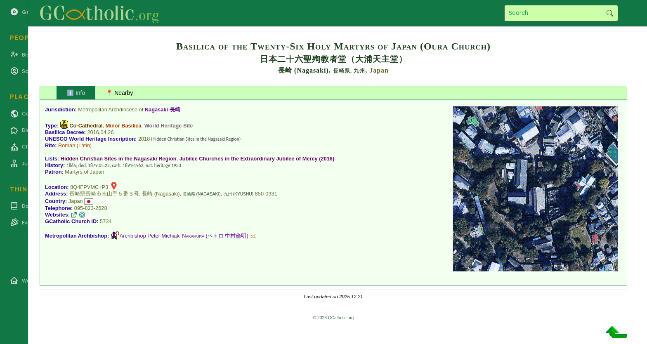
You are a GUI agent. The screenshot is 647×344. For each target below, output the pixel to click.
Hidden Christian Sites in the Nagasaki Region (119, 159)
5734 (105, 221)
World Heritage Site (168, 126)
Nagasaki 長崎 (162, 109)
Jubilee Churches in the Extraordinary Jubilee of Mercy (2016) (257, 159)
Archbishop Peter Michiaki (162, 236)
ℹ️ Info (76, 93)
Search (609, 13)
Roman (66, 145)
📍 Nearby (119, 93)
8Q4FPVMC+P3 (89, 187)
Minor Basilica (124, 126)
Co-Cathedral (85, 126)
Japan (379, 70)
